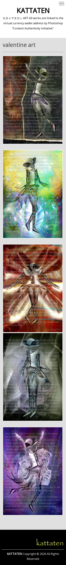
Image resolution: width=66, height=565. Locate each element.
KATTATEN (33, 10)
